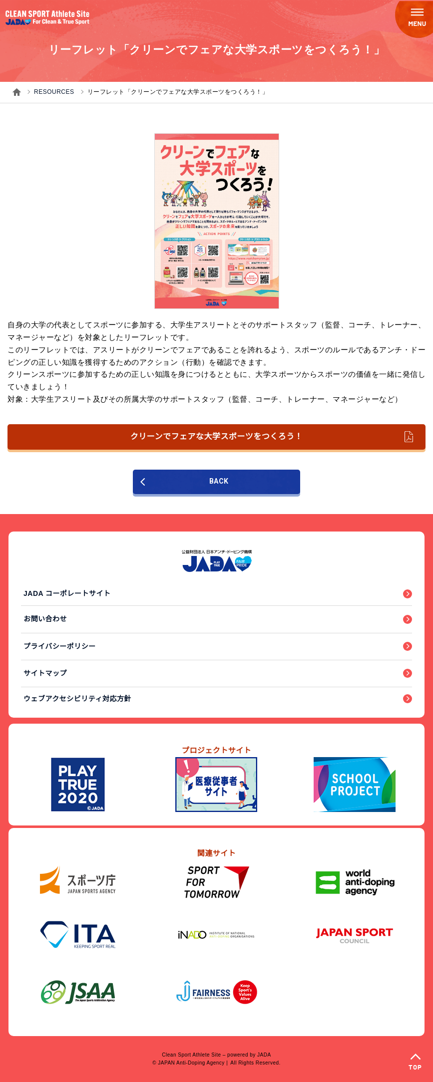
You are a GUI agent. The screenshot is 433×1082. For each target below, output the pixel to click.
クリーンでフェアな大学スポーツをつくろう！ (271, 436)
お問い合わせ (45, 619)
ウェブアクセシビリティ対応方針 (77, 699)
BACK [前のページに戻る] (184, 481)
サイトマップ (45, 673)
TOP (415, 1068)
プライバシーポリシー (59, 646)
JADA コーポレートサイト (67, 593)
